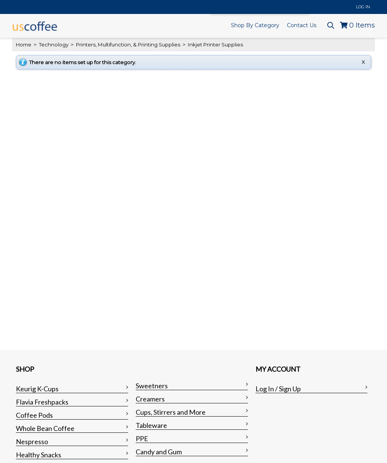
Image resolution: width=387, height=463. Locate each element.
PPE (142, 438)
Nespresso (32, 441)
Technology (54, 45)
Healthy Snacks (38, 455)
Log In (363, 6)
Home (23, 45)
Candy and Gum (159, 452)
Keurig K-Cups (37, 389)
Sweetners (152, 385)
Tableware (151, 425)
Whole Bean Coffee (45, 428)
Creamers (150, 399)
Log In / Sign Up (278, 389)
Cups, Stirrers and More (171, 412)
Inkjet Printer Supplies (215, 45)
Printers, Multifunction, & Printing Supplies (128, 45)
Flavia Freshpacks (42, 402)
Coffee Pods (34, 415)
